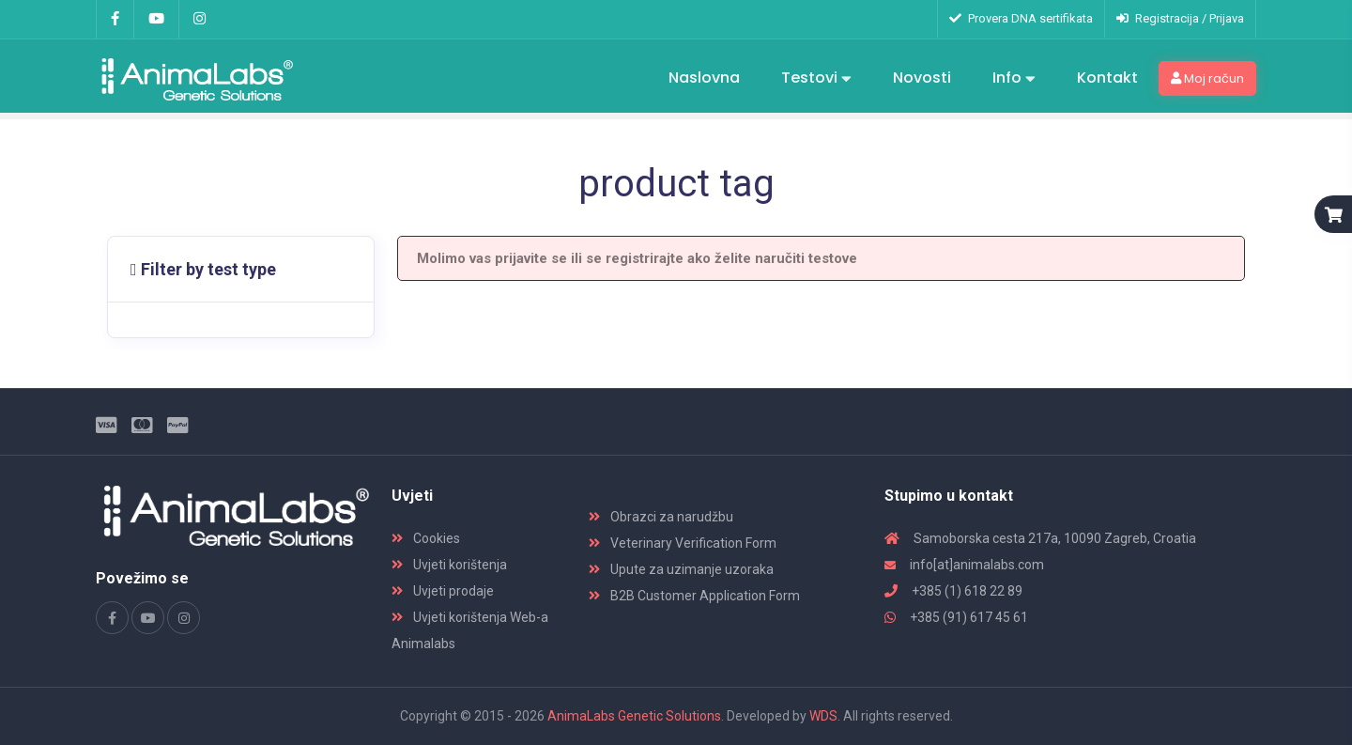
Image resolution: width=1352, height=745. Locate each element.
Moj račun (1207, 78)
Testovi (816, 79)
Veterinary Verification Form (682, 543)
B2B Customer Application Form (694, 595)
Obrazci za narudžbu (661, 516)
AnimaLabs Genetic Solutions (634, 715)
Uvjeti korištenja (449, 564)
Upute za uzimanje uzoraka (681, 569)
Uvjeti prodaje (443, 590)
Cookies (426, 538)
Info (1014, 79)
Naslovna (704, 77)
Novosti (922, 77)
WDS (823, 715)
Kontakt (1107, 77)
